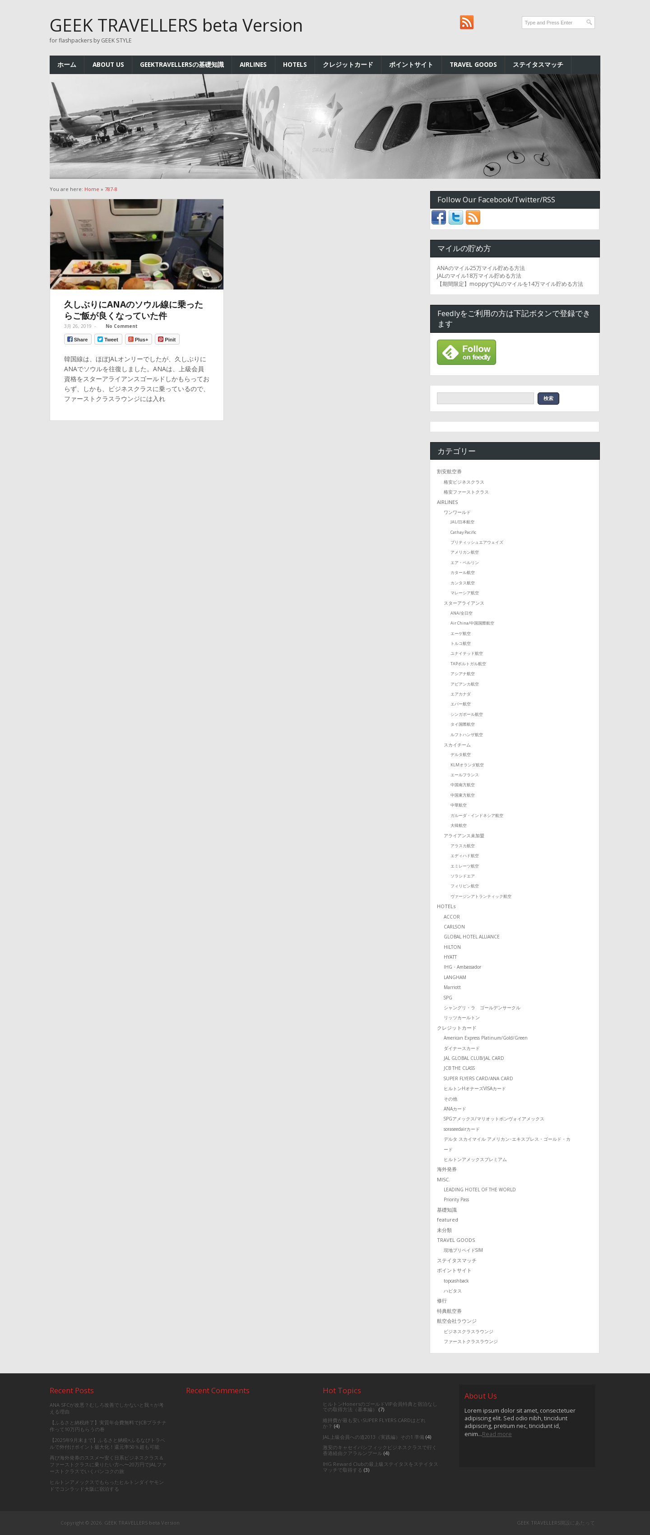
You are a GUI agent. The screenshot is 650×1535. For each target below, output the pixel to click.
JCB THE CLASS (459, 1068)
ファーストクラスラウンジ (471, 1341)
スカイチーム (457, 745)
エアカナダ (460, 694)
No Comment (122, 326)
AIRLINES (253, 64)
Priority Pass (456, 1199)
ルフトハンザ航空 (466, 734)
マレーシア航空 (464, 593)
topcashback (456, 1281)
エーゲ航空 (460, 633)
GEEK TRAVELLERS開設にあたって (556, 1522)
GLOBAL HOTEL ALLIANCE (472, 936)
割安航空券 (449, 471)
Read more (497, 1434)
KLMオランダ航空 (467, 765)
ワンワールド (457, 512)
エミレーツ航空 (464, 866)
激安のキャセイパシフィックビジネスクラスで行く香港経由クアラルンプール (380, 1450)
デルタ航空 (460, 754)
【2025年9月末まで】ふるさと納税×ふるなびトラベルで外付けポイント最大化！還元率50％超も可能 (107, 1443)
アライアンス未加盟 (464, 835)
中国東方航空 (462, 795)
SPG (448, 997)
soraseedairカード (462, 1129)
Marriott (452, 987)
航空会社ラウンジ (457, 1320)
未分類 (444, 1230)
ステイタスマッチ (538, 64)
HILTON (452, 947)
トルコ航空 (460, 643)
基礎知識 (447, 1209)
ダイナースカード (462, 1048)
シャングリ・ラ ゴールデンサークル (482, 1007)
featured (447, 1219)
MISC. (443, 1179)
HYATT (450, 957)
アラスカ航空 (462, 846)
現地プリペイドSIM (463, 1250)
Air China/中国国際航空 (472, 623)
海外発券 (447, 1169)
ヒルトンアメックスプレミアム (475, 1159)
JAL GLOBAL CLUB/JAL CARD (474, 1058)
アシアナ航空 (462, 674)
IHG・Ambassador (462, 967)
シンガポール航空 (466, 714)
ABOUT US (108, 64)
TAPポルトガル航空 (468, 664)
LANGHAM (455, 977)
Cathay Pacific (463, 532)
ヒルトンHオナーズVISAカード (475, 1088)
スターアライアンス (464, 603)
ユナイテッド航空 (466, 653)
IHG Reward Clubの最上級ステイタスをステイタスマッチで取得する (380, 1466)
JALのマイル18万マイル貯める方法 (479, 276)
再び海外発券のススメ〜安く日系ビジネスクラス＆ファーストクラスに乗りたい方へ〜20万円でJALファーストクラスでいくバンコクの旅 (108, 1464)
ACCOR (452, 917)
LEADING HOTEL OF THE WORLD (480, 1189)
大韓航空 (458, 825)
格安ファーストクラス (466, 492)
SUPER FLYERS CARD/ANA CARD (478, 1078)
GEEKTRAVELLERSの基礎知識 (182, 64)
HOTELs (295, 64)
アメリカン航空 (464, 552)
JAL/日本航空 (462, 522)
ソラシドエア (462, 876)
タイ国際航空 (462, 724)
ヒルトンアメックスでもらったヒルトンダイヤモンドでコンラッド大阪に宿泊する (107, 1485)
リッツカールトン (462, 1017)
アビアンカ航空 (464, 684)
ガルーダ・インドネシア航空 (476, 815)
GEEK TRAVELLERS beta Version (176, 25)
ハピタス (453, 1291)
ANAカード (455, 1109)
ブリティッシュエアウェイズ (476, 542)
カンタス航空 (462, 583)
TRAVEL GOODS (473, 64)
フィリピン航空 (464, 886)
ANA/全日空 (461, 613)
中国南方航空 (462, 785)
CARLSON (454, 927)
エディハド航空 (464, 855)
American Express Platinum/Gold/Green (486, 1038)
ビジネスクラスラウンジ (468, 1331)
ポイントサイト (411, 64)
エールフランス (464, 775)
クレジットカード (348, 64)
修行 (442, 1300)
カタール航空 (462, 572)
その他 (450, 1099)
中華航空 (458, 805)
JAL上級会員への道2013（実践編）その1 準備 (373, 1436)
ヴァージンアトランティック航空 (480, 896)
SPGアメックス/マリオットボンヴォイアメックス (494, 1118)
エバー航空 (460, 704)
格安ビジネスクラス (464, 482)
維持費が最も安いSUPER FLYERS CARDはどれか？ (374, 1423)
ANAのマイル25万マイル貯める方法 (481, 268)
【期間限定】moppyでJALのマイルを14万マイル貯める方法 (510, 284)
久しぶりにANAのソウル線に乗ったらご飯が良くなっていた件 (133, 310)
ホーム (66, 64)
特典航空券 (449, 1310)
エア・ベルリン (464, 562)
